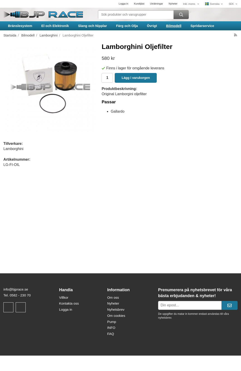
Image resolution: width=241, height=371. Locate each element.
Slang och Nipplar (92, 26)
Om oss (113, 297)
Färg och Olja (127, 26)
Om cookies (116, 316)
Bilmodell (173, 26)
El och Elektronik (55, 26)
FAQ (110, 334)
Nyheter (173, 3)
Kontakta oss (69, 303)
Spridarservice (202, 26)
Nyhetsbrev (115, 309)
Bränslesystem (20, 26)
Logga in (123, 3)
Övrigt (152, 26)
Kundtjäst (139, 3)
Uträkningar (156, 3)
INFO (111, 328)
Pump (111, 322)
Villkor (63, 297)
